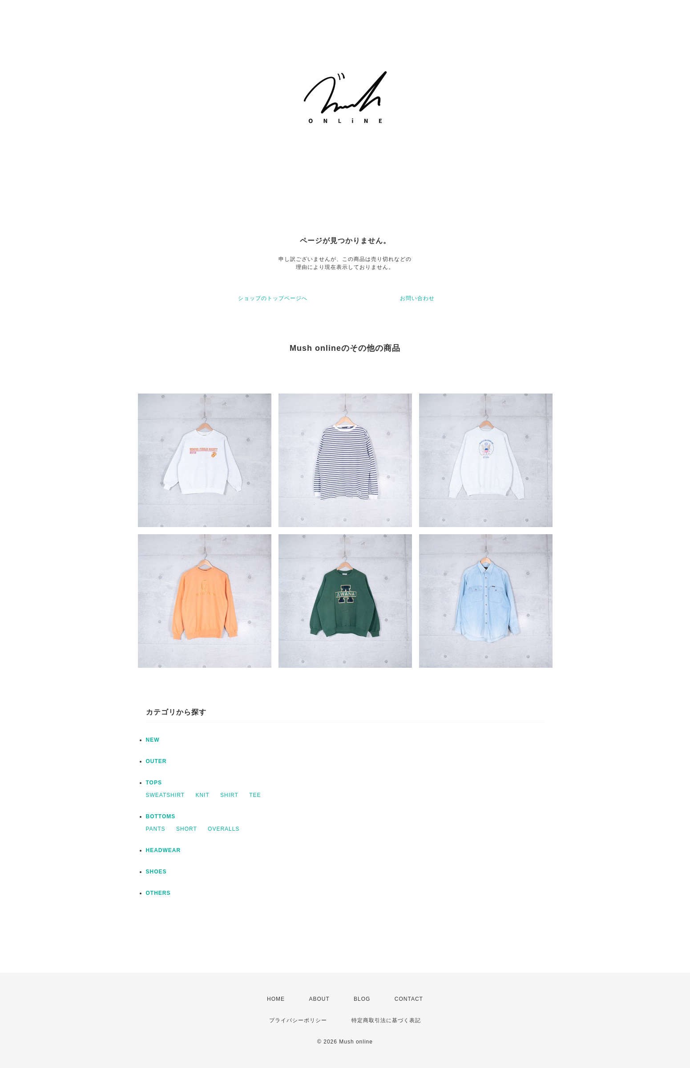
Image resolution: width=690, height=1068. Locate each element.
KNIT (202, 795)
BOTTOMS (161, 816)
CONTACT (409, 999)
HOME (276, 999)
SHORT (186, 829)
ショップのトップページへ (272, 298)
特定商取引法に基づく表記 (386, 1020)
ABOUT (319, 999)
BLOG (362, 999)
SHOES (156, 872)
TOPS (154, 783)
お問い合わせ (417, 298)
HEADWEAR (163, 850)
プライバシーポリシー (298, 1020)
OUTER (156, 761)
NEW (153, 740)
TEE (255, 795)
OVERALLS (223, 829)
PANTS (155, 829)
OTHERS (158, 893)
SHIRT (229, 795)
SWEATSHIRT (165, 795)
